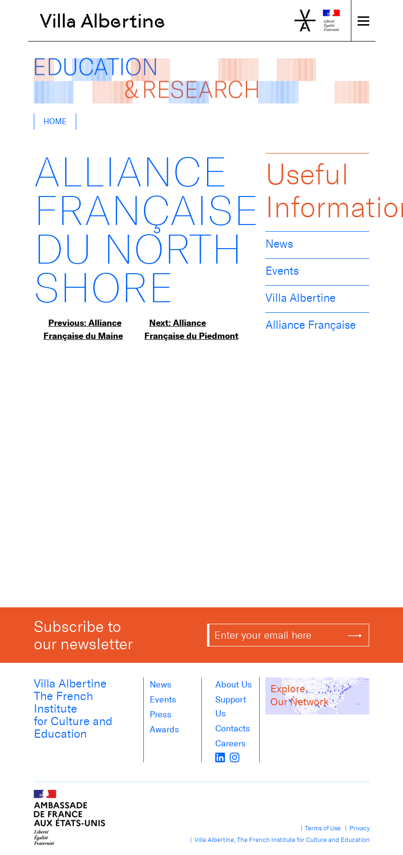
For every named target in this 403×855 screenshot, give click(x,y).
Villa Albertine (103, 20)
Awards (164, 729)
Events (282, 271)
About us (233, 684)
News (279, 244)
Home (55, 121)
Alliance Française (310, 325)
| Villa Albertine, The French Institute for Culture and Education (278, 839)
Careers (230, 743)
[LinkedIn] (220, 756)
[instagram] (234, 756)
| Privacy (356, 828)
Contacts (232, 728)
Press (160, 714)
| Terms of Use (319, 828)
